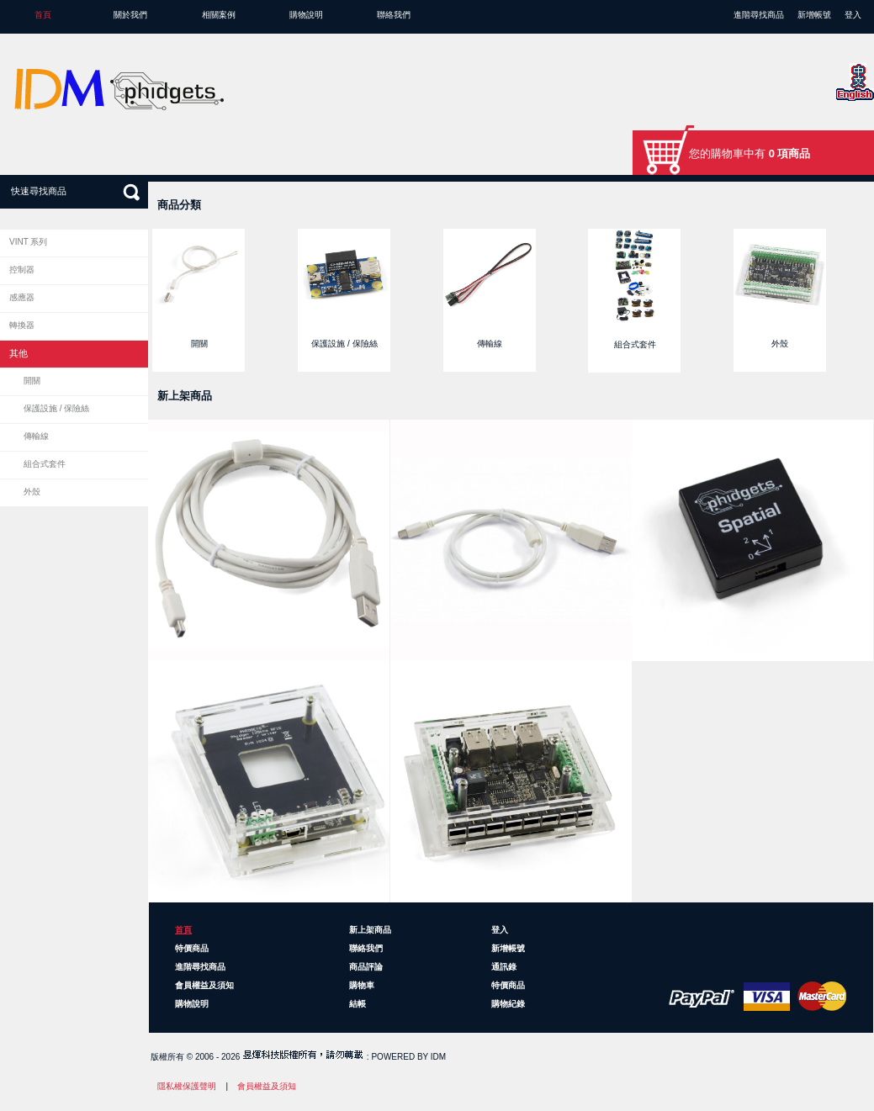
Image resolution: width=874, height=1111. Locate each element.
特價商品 (192, 948)
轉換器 (21, 325)
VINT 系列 (28, 241)
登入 (853, 14)
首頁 (42, 14)
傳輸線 (36, 436)
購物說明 (306, 14)
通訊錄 (503, 966)
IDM (438, 1056)
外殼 (32, 491)
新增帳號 (814, 14)
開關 (32, 380)
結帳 (357, 1003)
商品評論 (366, 966)
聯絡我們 (394, 14)
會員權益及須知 (204, 985)
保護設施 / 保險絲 (56, 408)
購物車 (361, 985)
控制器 (21, 269)
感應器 (21, 297)
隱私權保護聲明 (186, 1086)
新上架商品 (370, 929)
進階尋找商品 (759, 14)
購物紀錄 (508, 1003)
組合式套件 (45, 463)
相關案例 (219, 14)
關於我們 (130, 14)
